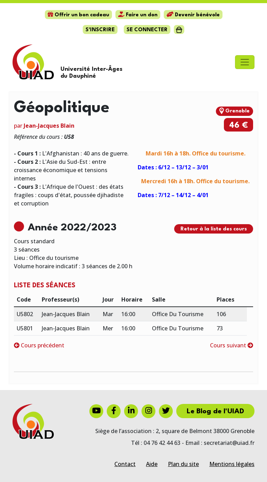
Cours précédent (39, 345)
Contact (125, 464)
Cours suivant (231, 345)
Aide (151, 464)
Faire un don (137, 15)
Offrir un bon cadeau (78, 15)
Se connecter (147, 30)
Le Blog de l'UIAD (215, 411)
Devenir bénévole (193, 15)
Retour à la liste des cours (213, 229)
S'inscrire (100, 30)
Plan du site (183, 464)
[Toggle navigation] (244, 62)
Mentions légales (231, 464)
